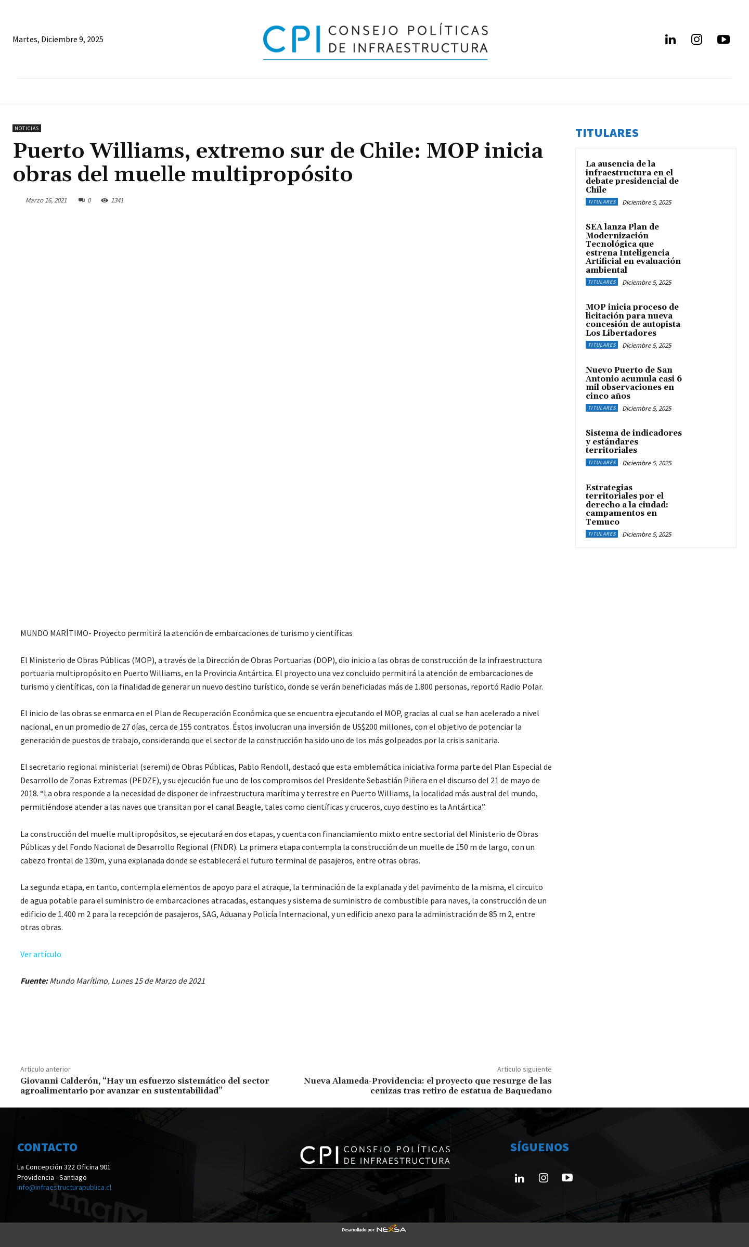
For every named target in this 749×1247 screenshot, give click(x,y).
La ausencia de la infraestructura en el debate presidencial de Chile (632, 177)
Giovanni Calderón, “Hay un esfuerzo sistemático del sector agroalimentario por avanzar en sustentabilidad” (144, 1086)
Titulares (602, 201)
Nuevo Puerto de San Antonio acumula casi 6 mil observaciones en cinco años (634, 383)
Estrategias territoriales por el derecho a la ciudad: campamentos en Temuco (627, 505)
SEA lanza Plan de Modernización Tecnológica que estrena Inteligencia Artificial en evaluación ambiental (633, 248)
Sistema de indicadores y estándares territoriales (634, 441)
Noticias (26, 128)
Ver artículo (40, 954)
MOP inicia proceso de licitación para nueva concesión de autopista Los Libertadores (633, 320)
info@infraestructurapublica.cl (64, 1187)
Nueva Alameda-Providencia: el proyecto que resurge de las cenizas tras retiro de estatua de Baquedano (428, 1086)
